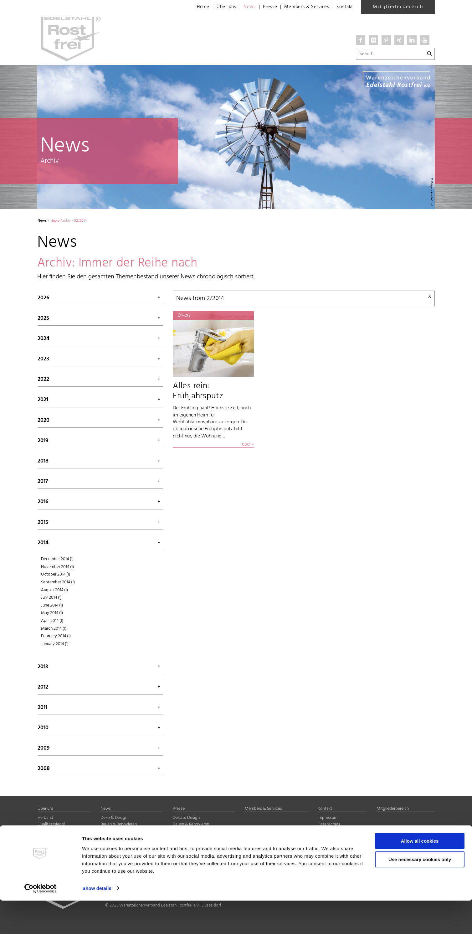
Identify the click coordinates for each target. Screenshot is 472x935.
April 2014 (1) (52, 621)
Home (195, 7)
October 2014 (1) (55, 575)
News (243, 7)
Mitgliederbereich (398, 7)
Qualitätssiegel (51, 825)
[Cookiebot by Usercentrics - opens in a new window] (40, 922)
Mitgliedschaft (51, 832)
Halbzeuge (110, 838)
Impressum (327, 819)
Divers (106, 845)
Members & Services (303, 7)
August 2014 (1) (54, 591)
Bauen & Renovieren (118, 825)
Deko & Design (113, 819)
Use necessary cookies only (419, 893)
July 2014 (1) (51, 598)
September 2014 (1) (58, 583)
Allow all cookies (420, 875)
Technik (107, 832)
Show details (96, 922)
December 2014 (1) (57, 560)
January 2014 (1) (55, 644)
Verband (45, 819)
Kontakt (344, 7)
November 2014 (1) (57, 567)
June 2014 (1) (52, 606)
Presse (264, 7)
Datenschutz (329, 825)
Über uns (219, 7)
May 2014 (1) (52, 614)
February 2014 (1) (56, 637)
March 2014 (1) (53, 629)
